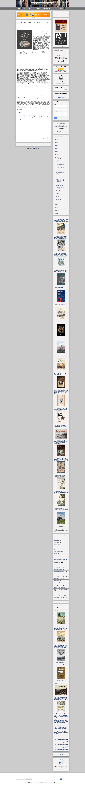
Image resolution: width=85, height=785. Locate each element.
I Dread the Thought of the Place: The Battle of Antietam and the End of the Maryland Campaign (60, 646)
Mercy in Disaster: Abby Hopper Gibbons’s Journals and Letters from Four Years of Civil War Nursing (61, 441)
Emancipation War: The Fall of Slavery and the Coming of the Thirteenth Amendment (61, 220)
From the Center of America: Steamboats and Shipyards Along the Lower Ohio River (60, 254)
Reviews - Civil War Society (58, 567)
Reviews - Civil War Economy (59, 565)
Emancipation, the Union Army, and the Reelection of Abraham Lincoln (60, 736)
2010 (56, 205)
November (58, 160)
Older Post (48, 144)
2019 (56, 148)
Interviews (55, 549)
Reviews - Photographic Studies (59, 582)
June (57, 193)
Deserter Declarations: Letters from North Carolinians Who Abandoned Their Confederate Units (61, 373)
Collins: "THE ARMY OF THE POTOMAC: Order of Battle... (61, 177)
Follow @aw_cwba (57, 779)
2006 (56, 211)
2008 (56, 208)
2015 (56, 154)
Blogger (60, 782)
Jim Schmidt (21, 115)
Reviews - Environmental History (59, 573)
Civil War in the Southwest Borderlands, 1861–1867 (60, 724)
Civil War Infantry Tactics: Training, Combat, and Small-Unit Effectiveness (60, 731)
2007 (56, 210)
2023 (56, 142)
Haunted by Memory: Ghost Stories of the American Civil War (60, 271)
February (57, 199)
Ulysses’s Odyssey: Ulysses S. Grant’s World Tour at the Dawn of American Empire (61, 237)
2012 (56, 202)
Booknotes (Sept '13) (59, 185)
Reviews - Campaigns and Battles (59, 564)
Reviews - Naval (56, 580)
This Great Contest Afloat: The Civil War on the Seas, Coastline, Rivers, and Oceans (61, 356)
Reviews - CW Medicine (58, 569)
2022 (56, 143)
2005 (56, 213)
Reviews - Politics (57, 583)
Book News (56, 538)
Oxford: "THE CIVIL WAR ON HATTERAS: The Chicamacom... (60, 180)
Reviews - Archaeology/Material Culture (60, 559)
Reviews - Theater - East (58, 585)
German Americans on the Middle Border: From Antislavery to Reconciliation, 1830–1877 (60, 698)
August (57, 190)
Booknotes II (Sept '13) (60, 167)
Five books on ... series (58, 547)
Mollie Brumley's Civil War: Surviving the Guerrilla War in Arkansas (61, 492)
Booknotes (55, 544)
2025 (56, 139)
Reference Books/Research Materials (30, 107)
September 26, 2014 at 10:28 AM (29, 115)
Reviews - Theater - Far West (59, 587)
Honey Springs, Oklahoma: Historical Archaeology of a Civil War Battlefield (60, 610)
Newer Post (19, 144)
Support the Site (46, 8)
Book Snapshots (56, 542)
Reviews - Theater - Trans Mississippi (43, 107)
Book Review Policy (27, 8)
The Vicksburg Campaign (60, 174)
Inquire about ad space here (61, 83)
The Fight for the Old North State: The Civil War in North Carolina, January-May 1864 (61, 716)
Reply (20, 119)
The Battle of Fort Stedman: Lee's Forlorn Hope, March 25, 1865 (60, 338)
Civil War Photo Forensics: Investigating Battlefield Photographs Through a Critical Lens (60, 426)
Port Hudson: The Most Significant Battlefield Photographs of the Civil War (61, 683)
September (58, 163)
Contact (55, 8)
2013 (56, 157)
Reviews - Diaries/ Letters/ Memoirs (60, 571)
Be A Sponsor (37, 8)
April (57, 196)
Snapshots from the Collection (59, 595)
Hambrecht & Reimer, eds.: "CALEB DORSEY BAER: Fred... (60, 170)
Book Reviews (21, 107)
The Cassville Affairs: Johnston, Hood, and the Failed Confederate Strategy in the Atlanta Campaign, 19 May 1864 (60, 628)
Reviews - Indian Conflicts (58, 578)
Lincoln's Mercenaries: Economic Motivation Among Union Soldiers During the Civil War (60, 720)
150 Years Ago (45, 32)
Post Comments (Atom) (35, 148)
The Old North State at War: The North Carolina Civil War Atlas (60, 728)
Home (33, 144)
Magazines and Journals (58, 551)
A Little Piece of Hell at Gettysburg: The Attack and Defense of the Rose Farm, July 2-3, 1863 (61, 509)
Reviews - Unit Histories (58, 593)
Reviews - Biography (57, 562)
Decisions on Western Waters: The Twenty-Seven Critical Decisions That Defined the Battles (60, 125)
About (61, 8)
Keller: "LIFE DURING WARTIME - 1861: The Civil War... (60, 187)
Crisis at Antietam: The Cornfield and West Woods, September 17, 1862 (61, 305)
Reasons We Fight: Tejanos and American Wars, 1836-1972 (61, 321)
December (58, 158)
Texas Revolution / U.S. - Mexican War (60, 597)
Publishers (55, 553)
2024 (56, 140)
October (57, 161)
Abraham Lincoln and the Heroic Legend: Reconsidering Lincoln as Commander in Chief (60, 131)
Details (58, 55)
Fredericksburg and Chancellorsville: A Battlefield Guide (60, 288)
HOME (18, 8)
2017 (56, 151)
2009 (56, 207)
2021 (56, 145)
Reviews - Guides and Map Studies (60, 576)
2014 (56, 155)
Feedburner (61, 754)
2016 (56, 152)
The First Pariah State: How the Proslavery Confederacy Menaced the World (61, 409)
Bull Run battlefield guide (60, 164)
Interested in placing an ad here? (61, 46)
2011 (56, 204)
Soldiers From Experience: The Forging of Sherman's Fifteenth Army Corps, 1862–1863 (60, 665)
